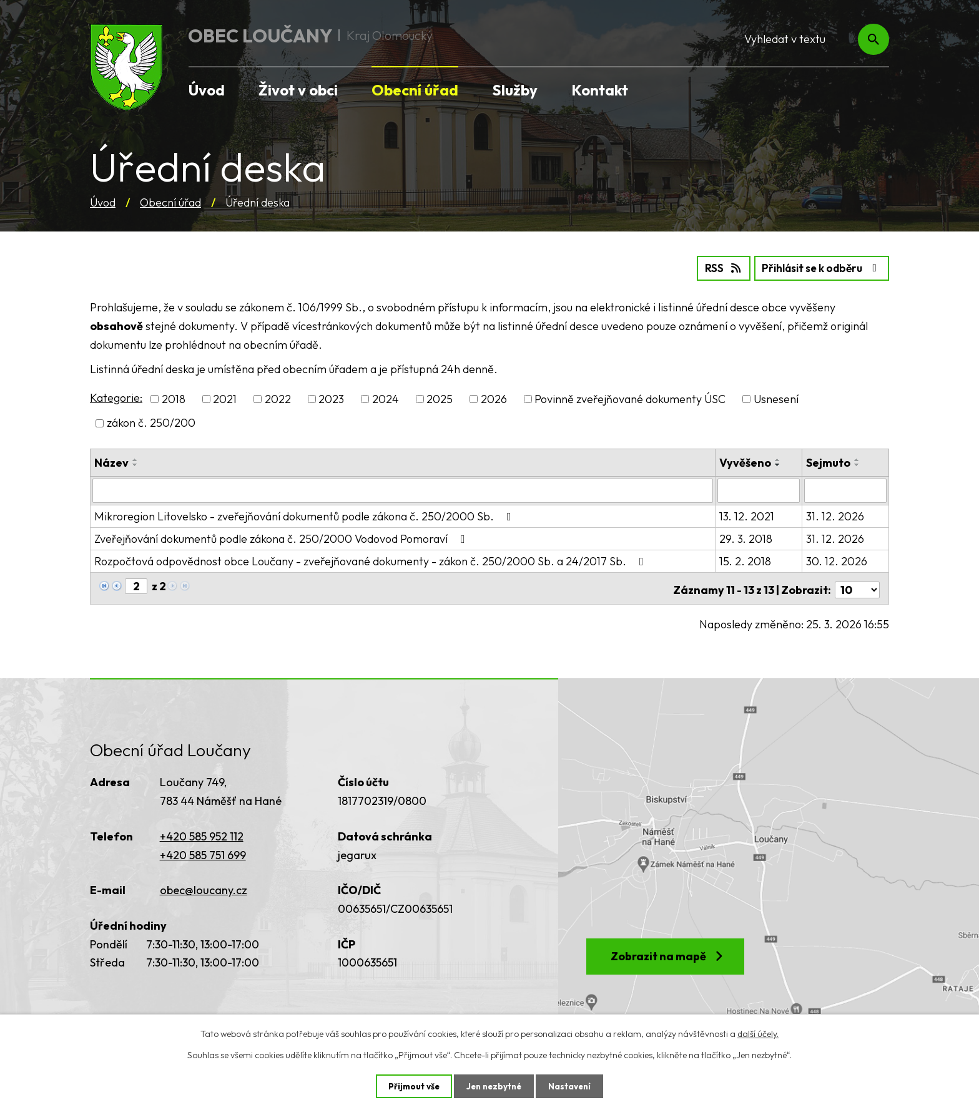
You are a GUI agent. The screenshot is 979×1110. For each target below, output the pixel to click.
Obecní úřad (170, 202)
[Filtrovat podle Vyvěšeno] (759, 489)
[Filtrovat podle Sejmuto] (846, 489)
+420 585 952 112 (202, 831)
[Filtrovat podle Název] (403, 489)
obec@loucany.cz (203, 886)
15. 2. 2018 (746, 559)
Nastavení (572, 1085)
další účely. (758, 1033)
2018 (173, 398)
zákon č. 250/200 (151, 422)
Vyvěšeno (746, 461)
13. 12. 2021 (748, 514)
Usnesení (776, 398)
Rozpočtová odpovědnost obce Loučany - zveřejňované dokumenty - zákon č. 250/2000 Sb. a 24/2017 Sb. (371, 559)
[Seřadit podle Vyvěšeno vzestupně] (779, 458)
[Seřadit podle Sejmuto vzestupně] (858, 458)
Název (111, 461)
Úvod (103, 202)
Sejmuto (829, 461)
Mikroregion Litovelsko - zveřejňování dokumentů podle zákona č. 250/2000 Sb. (305, 514)
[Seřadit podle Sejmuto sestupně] (858, 463)
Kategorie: (116, 397)
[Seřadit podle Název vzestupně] (135, 458)
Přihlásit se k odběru (817, 267)
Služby (515, 89)
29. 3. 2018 (747, 537)
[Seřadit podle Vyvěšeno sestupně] (779, 463)
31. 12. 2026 (836, 514)
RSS (711, 267)
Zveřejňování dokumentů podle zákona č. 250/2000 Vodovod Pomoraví (282, 537)
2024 (385, 398)
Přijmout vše (411, 1085)
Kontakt (599, 89)
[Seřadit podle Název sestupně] (135, 463)
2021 (225, 398)
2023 (331, 398)
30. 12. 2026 (837, 559)
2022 (278, 398)
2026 (494, 398)
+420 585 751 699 (203, 850)
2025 (439, 398)
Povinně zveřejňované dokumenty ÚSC (630, 398)
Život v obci (298, 89)
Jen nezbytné (494, 1085)
